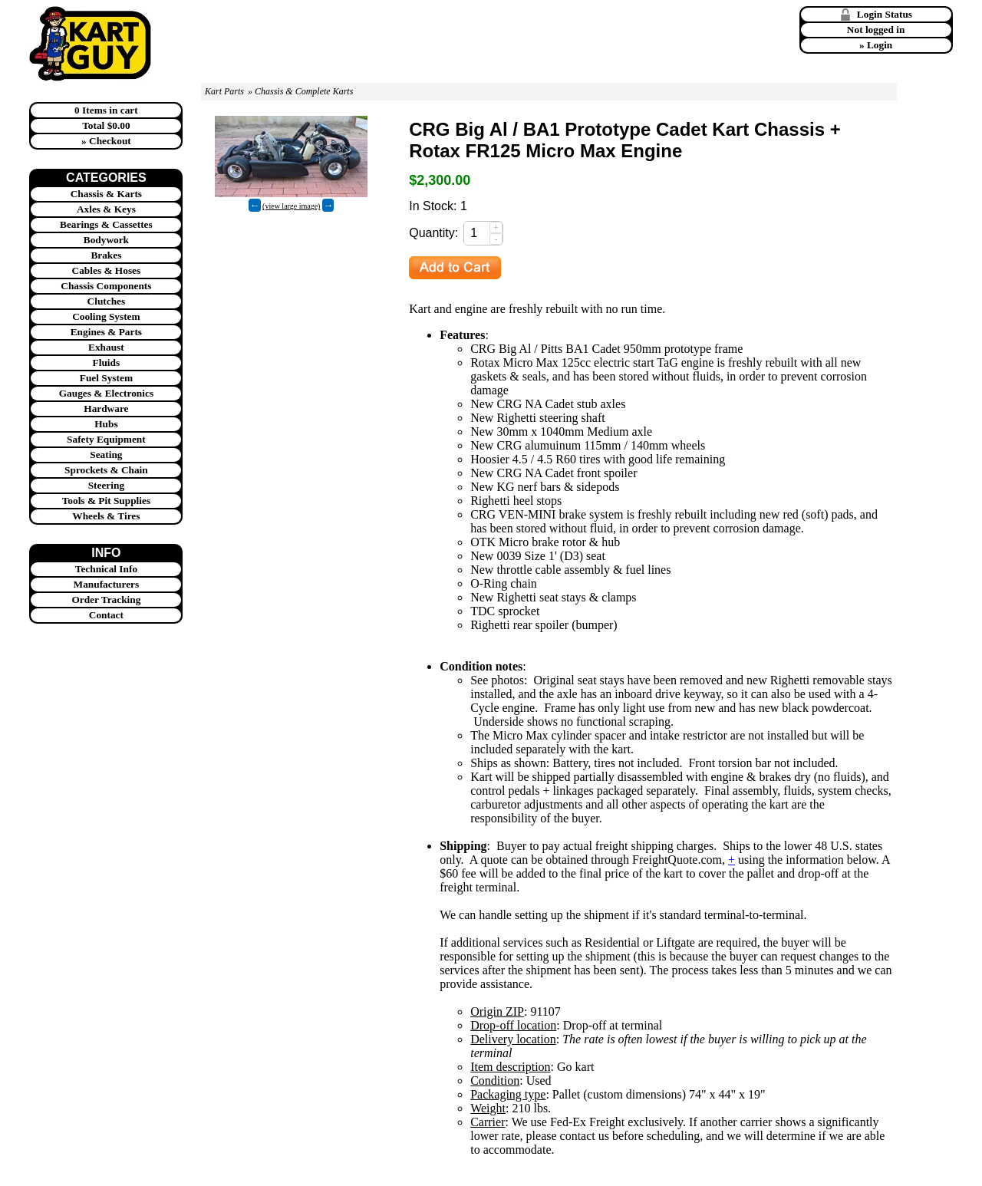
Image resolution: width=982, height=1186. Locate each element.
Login (879, 45)
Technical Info (106, 569)
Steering (106, 485)
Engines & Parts (106, 332)
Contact (106, 615)
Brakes (106, 255)
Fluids (106, 362)
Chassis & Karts (106, 193)
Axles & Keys (106, 209)
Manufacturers (107, 584)
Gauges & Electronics (106, 393)
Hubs (105, 424)
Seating (106, 454)
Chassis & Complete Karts (304, 91)
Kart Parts (224, 91)
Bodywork (106, 239)
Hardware (106, 408)
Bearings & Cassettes (106, 224)
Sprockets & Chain (106, 470)
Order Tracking (105, 599)
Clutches (106, 301)
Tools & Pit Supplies (106, 500)
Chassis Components (106, 286)
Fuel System (106, 378)
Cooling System (106, 316)
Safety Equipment (106, 439)
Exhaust (106, 347)
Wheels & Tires (106, 516)
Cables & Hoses (106, 270)
